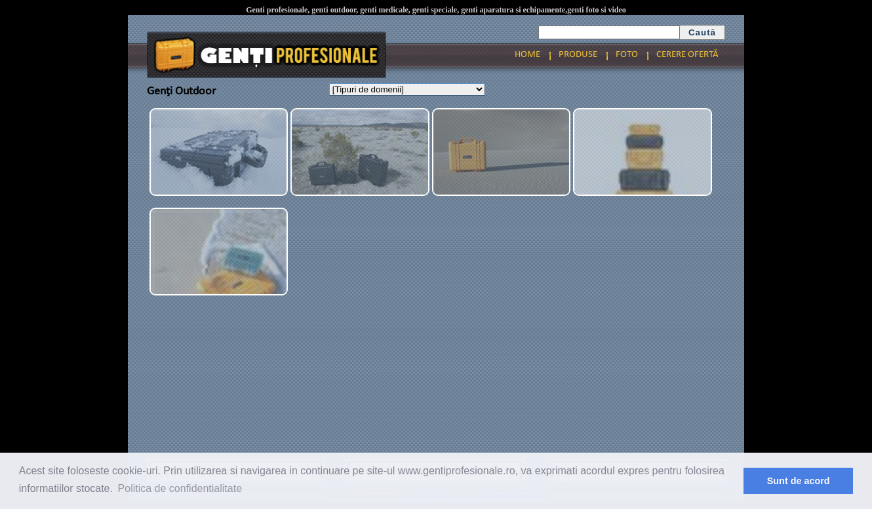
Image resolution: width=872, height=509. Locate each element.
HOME (527, 55)
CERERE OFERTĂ (687, 55)
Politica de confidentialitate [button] (180, 488)
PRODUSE (578, 55)
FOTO (627, 55)
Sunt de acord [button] (798, 481)
